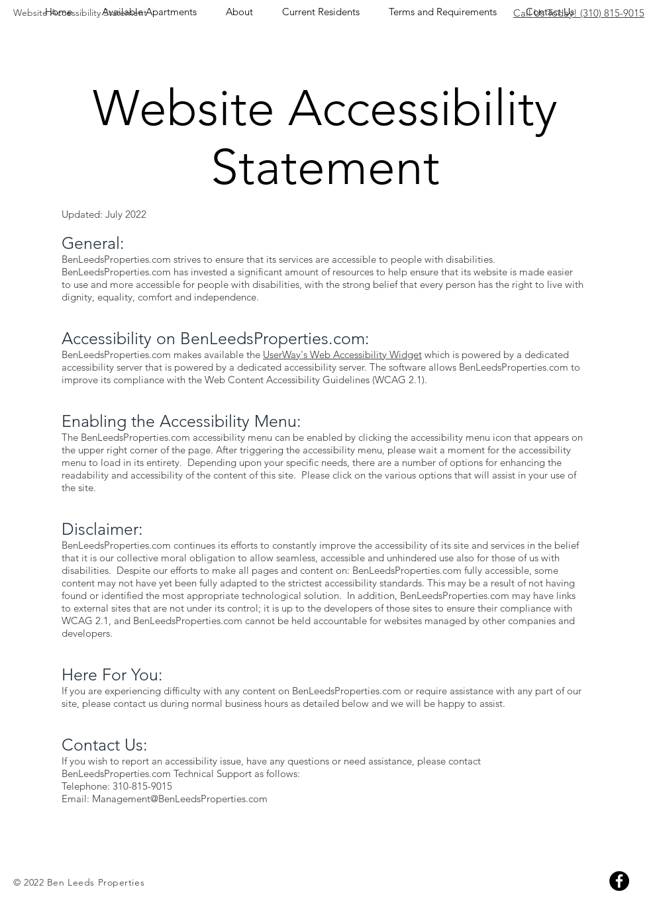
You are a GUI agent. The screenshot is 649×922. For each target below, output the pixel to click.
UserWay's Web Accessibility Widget (342, 354)
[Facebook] (619, 881)
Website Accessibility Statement (80, 13)
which (436, 354)
